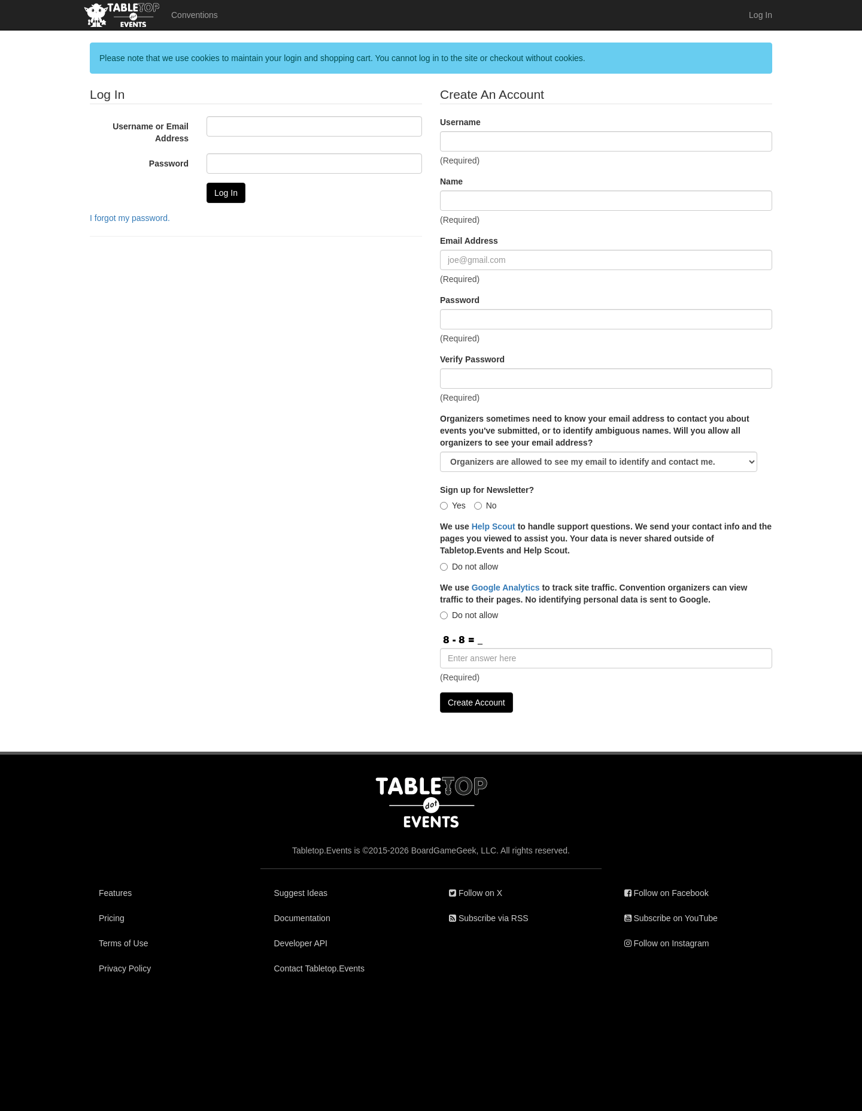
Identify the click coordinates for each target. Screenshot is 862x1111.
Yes (453, 505)
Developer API (301, 943)
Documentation (302, 918)
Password (169, 163)
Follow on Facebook (666, 893)
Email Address (469, 241)
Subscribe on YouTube (671, 918)
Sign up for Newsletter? (487, 490)
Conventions (194, 15)
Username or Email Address (151, 132)
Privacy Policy (125, 968)
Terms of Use (123, 943)
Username (460, 122)
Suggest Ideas (301, 893)
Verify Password (472, 359)
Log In (760, 15)
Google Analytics (506, 587)
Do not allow (469, 566)
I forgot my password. (130, 218)
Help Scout (493, 526)
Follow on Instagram (666, 943)
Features (115, 893)
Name (451, 181)
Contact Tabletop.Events (319, 968)
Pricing (112, 918)
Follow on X (475, 893)
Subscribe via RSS (489, 918)
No (485, 505)
